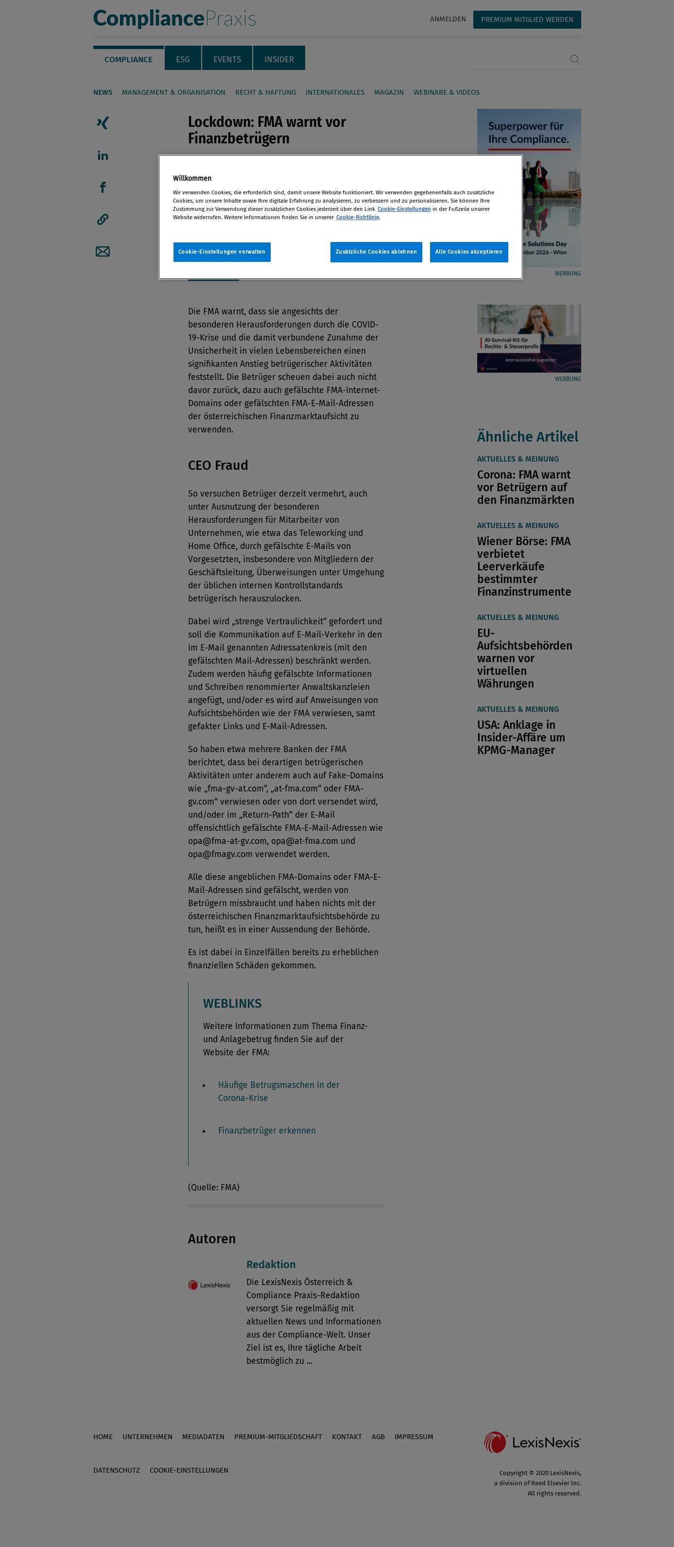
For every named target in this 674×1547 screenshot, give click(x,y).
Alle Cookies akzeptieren (469, 251)
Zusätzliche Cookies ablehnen (376, 251)
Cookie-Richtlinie (357, 217)
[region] (340, 217)
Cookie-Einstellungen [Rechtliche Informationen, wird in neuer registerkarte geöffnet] (404, 209)
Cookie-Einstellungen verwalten (222, 251)
